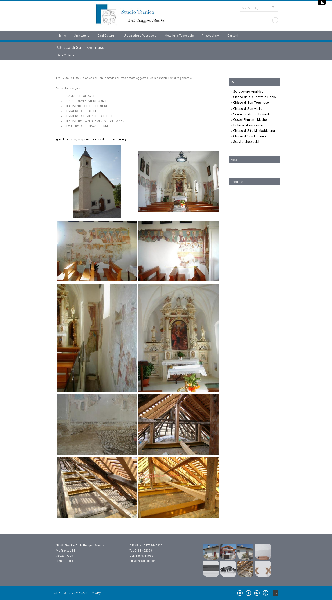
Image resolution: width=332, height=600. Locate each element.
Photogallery (210, 35)
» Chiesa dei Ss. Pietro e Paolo (253, 97)
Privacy (96, 593)
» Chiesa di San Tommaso (250, 102)
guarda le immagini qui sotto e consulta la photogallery (91, 139)
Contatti (232, 35)
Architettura (82, 35)
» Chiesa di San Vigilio (246, 109)
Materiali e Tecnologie (179, 35)
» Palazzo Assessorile (247, 125)
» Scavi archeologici (245, 142)
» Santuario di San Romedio (251, 114)
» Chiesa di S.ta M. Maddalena (253, 131)
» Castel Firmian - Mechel (249, 120)
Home (62, 35)
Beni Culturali (106, 35)
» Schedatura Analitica (247, 91)
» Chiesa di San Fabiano (248, 136)
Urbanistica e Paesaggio (140, 35)
